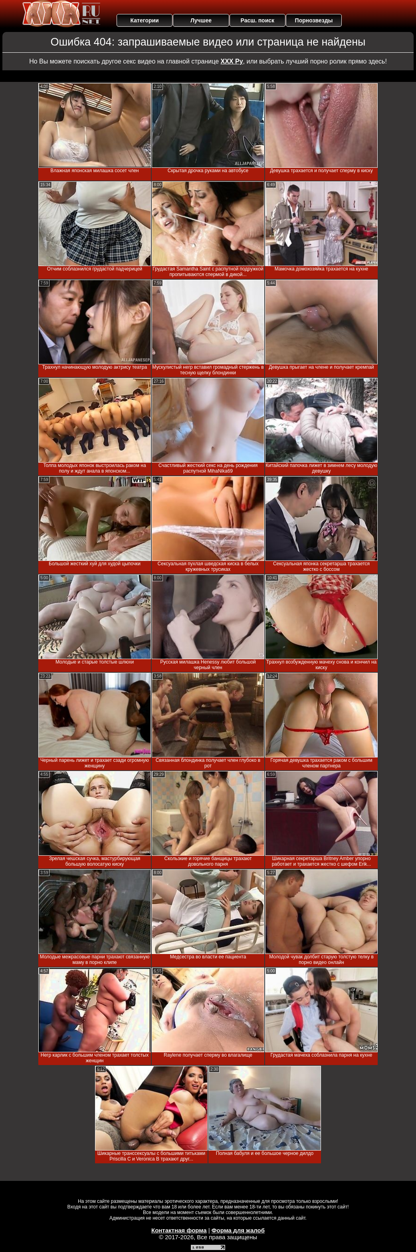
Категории (145, 20)
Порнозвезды (314, 20)
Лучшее (201, 20)
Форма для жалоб (238, 1230)
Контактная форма (179, 1230)
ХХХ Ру (232, 61)
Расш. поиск (257, 20)
